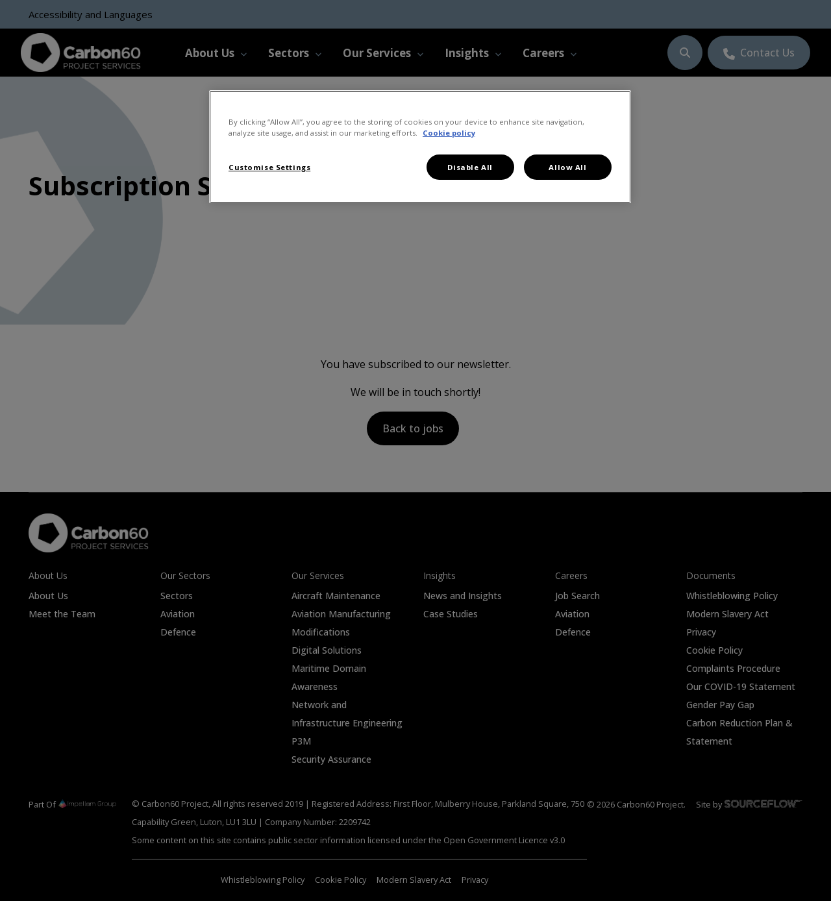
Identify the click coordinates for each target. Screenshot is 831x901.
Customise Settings (269, 167)
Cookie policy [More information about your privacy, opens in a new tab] (449, 133)
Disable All (469, 167)
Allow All (567, 167)
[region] (420, 146)
